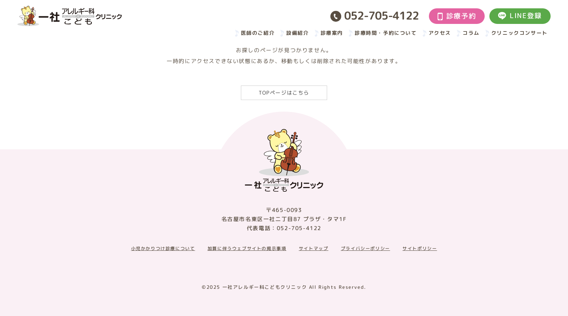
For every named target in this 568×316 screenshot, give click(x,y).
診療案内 (332, 32)
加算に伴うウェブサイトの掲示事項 (247, 248)
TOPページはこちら (284, 92)
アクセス (440, 32)
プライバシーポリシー (365, 248)
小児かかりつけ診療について (163, 248)
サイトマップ (314, 248)
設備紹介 (297, 32)
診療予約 (457, 16)
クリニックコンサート (519, 32)
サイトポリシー (419, 248)
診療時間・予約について (386, 32)
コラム (471, 32)
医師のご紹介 (258, 32)
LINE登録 (520, 15)
